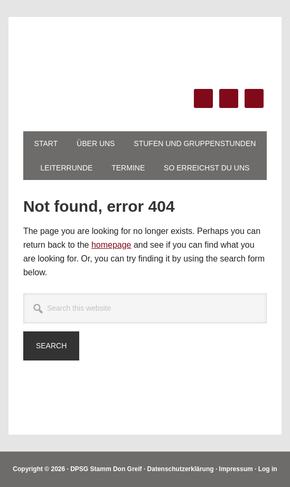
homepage (111, 244)
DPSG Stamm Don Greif (144, 49)
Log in (267, 469)
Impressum (236, 469)
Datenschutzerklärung (180, 469)
